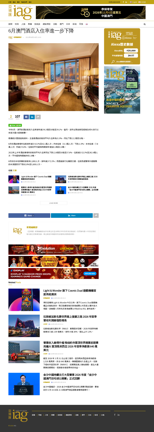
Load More (53, 203)
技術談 (37, 23)
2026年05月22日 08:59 (28, 195)
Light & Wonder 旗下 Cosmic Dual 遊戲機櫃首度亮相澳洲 (36, 177)
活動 (55, 23)
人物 (23, 23)
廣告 (30, 2)
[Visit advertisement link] (91, 12)
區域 (75, 23)
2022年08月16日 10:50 (33, 37)
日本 (68, 23)
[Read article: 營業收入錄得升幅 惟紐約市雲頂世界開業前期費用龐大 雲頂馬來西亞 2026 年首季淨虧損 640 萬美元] (13, 190)
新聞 (10, 23)
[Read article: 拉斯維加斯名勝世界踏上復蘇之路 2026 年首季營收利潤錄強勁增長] (60, 179)
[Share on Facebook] (26, 117)
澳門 (62, 23)
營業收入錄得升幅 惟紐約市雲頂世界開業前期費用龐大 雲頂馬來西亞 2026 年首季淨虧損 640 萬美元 (36, 189)
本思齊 (45, 324)
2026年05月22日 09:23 (28, 182)
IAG (15, 426)
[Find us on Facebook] (123, 2)
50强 (81, 23)
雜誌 (14, 2)
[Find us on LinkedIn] (126, 2)
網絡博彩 (47, 23)
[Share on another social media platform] (38, 117)
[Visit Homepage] (20, 12)
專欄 (30, 23)
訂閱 (9, 2)
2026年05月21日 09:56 (75, 193)
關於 (18, 2)
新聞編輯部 (17, 37)
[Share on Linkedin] (32, 117)
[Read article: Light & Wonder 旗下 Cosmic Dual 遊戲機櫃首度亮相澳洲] (13, 179)
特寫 (17, 23)
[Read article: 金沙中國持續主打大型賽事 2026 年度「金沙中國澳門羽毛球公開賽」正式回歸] (60, 190)
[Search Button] (145, 24)
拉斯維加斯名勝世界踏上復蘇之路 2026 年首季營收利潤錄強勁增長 (82, 177)
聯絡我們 (24, 2)
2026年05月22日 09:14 (75, 182)
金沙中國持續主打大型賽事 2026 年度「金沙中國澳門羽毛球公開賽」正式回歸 (83, 188)
